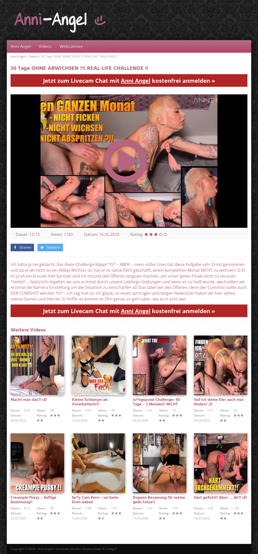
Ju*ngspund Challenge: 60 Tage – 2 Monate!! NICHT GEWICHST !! (156, 404)
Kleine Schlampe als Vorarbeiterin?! (90, 402)
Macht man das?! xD (29, 400)
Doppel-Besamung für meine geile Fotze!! (159, 500)
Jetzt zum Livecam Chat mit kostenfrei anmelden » (129, 80)
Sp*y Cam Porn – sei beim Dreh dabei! (95, 500)
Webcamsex (71, 46)
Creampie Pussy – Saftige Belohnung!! (33, 500)
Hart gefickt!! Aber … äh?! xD (220, 497)
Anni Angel (21, 46)
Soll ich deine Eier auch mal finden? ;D (218, 402)
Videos (45, 46)
